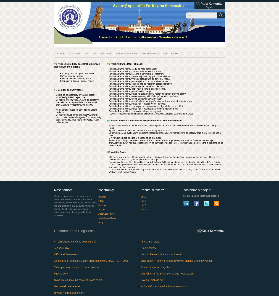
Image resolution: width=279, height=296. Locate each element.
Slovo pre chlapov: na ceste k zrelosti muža (78, 280)
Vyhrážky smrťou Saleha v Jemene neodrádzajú (167, 273)
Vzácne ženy (61, 273)
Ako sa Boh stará (150, 241)
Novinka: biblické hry (152, 280)
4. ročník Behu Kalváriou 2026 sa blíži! (75, 241)
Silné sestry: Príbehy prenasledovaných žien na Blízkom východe (177, 260)
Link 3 (143, 205)
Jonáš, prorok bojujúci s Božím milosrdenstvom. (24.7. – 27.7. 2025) (91, 260)
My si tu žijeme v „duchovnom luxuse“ (161, 254)
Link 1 (143, 197)
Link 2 (143, 201)
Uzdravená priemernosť (67, 286)
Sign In (209, 7)
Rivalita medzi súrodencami (69, 292)
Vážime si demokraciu (66, 254)
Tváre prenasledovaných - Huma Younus (76, 267)
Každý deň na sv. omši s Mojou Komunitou (164, 286)
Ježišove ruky (61, 248)
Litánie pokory (148, 248)
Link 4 (143, 209)
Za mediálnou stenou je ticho (156, 267)
